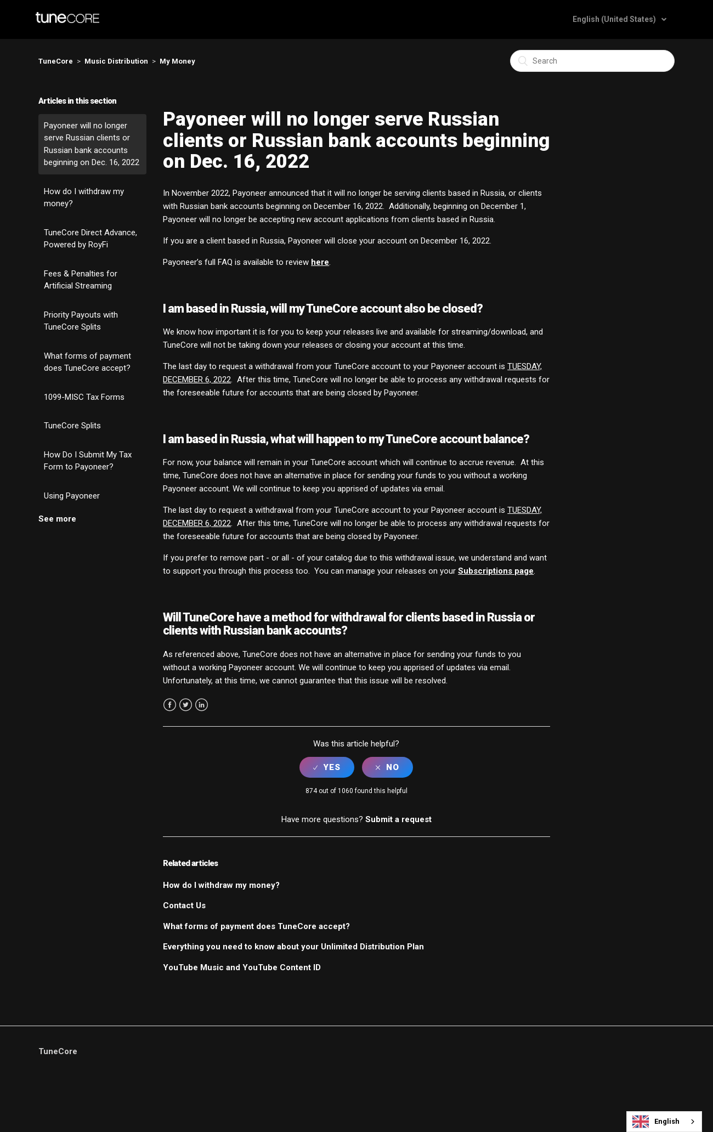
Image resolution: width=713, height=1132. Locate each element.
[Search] (592, 61)
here (320, 262)
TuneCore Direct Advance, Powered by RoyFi (90, 239)
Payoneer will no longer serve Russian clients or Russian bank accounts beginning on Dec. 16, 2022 (91, 144)
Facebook (170, 705)
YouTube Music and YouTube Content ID (242, 967)
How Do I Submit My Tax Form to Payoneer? (88, 461)
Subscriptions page (496, 571)
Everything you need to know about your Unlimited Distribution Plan (293, 947)
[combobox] (664, 1121)
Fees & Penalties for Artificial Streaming (80, 280)
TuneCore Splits (72, 426)
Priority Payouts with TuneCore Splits (81, 321)
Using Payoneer (72, 496)
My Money (177, 61)
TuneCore (55, 61)
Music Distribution (116, 61)
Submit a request (398, 819)
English (656, 1121)
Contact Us (184, 905)
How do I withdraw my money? (84, 197)
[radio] (326, 767)
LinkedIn (201, 705)
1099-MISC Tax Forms (84, 397)
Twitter (186, 705)
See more (57, 519)
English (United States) (615, 19)
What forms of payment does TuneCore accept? (87, 362)
